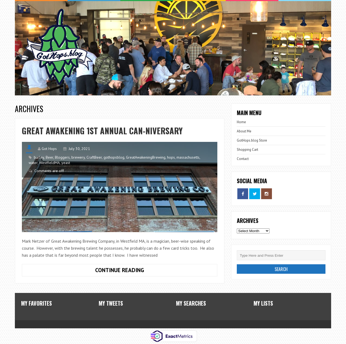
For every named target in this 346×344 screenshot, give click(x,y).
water (33, 162)
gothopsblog (114, 157)
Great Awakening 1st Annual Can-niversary (102, 131)
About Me (244, 131)
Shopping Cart (247, 149)
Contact (243, 158)
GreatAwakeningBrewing (145, 157)
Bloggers (62, 157)
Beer (49, 157)
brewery (78, 157)
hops (171, 157)
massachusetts (188, 157)
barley (39, 157)
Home (241, 122)
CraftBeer (94, 157)
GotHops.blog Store (252, 140)
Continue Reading (83, 269)
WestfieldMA (49, 162)
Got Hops (49, 148)
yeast (65, 162)
